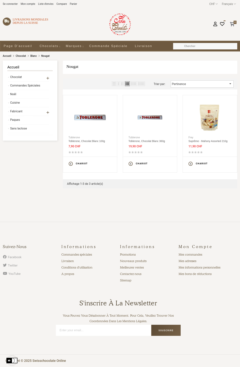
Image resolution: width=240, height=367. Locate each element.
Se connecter (10, 3)
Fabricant (16, 111)
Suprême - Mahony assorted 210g (207, 141)
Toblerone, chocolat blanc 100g (87, 141)
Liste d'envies (45, 3)
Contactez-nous (130, 274)
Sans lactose (18, 128)
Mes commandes (190, 254)
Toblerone (74, 137)
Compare (61, 3)
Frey (190, 137)
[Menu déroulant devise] (213, 4)
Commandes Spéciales (25, 85)
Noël (13, 94)
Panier (73, 3)
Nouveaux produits (133, 261)
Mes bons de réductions (195, 274)
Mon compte (28, 3)
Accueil (13, 67)
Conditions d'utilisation (76, 267)
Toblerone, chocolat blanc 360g (146, 141)
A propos (67, 274)
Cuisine (15, 102)
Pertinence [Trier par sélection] (202, 84)
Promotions (128, 254)
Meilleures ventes (132, 267)
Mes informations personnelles (199, 267)
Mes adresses (187, 261)
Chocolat (16, 77)
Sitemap (125, 280)
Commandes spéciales (76, 254)
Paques (15, 120)
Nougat (72, 66)
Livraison (67, 261)
